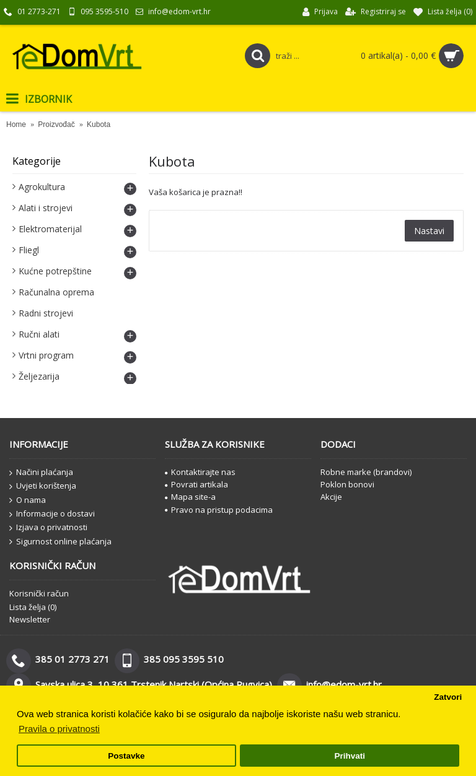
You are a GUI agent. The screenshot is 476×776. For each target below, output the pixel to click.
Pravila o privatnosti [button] (59, 728)
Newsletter (29, 619)
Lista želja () (32, 607)
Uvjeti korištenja (42, 486)
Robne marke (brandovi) (366, 471)
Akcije (331, 496)
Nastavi (429, 231)
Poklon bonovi (347, 484)
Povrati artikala (196, 484)
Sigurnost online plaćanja (60, 542)
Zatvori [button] (448, 697)
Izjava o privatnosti (48, 527)
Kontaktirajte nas (200, 471)
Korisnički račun (39, 593)
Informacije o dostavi (52, 514)
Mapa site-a (190, 496)
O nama (27, 500)
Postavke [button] (126, 756)
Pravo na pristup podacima (219, 509)
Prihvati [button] (349, 756)
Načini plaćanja (41, 472)
